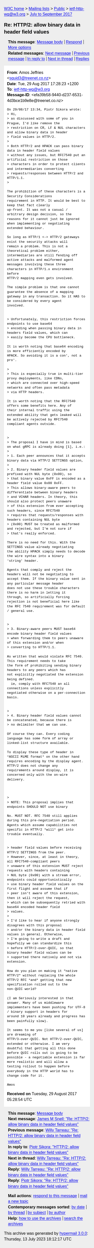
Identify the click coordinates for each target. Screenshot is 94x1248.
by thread (16, 1212)
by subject (37, 1212)
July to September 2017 (51, 14)
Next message (58, 53)
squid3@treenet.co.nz (28, 78)
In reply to (36, 59)
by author (57, 1212)
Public (59, 9)
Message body (50, 42)
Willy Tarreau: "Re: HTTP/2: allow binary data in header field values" (44, 1136)
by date (77, 1207)
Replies (82, 59)
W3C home (14, 9)
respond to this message (55, 1196)
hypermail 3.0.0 (73, 1233)
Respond (74, 42)
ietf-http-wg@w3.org (32, 89)
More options (19, 47)
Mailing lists (39, 9)
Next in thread (60, 59)
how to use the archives (40, 1218)
